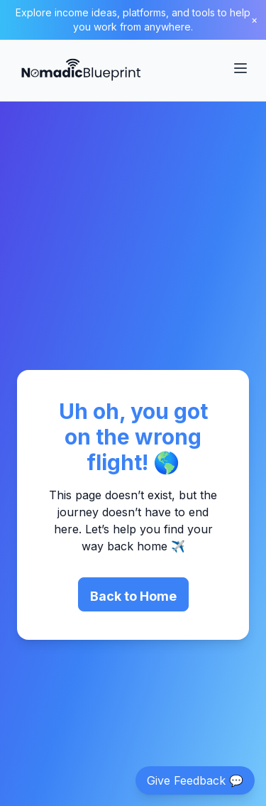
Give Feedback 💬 (195, 780)
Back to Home (133, 596)
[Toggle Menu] (240, 68)
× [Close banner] (254, 19)
